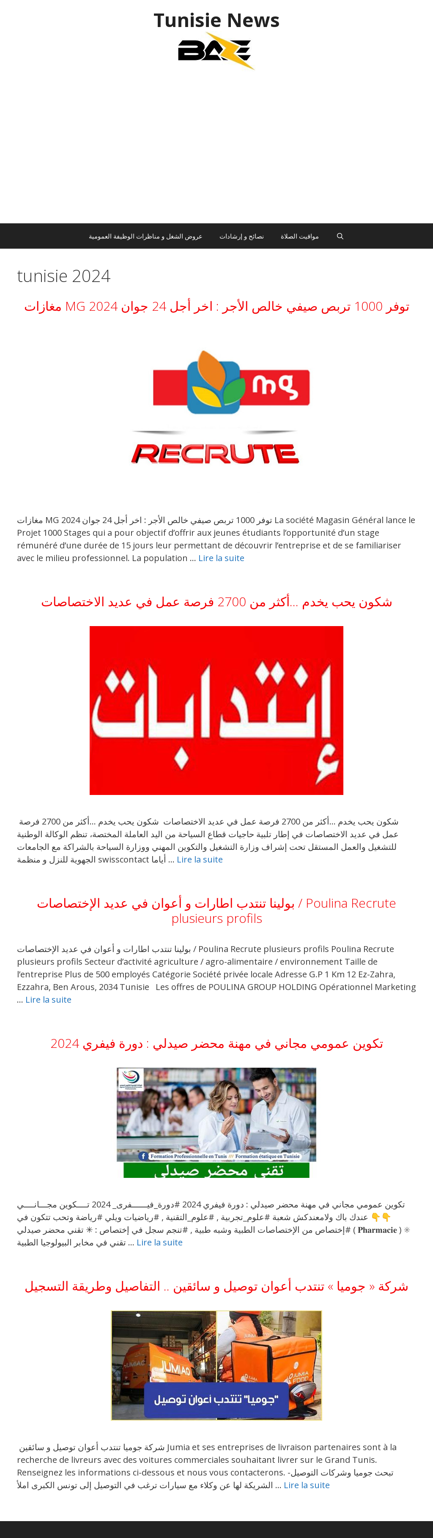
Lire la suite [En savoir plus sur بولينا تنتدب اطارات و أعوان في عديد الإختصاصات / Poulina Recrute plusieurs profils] (48, 999)
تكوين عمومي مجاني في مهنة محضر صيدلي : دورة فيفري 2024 (216, 1043)
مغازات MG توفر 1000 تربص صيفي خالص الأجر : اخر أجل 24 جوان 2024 (216, 306)
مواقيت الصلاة (300, 236)
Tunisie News (216, 20)
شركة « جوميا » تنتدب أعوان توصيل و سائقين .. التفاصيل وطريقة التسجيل (216, 1285)
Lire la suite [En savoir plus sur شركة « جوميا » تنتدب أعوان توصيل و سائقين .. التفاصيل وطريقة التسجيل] (307, 1485)
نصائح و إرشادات (241, 236)
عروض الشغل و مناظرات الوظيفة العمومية (146, 236)
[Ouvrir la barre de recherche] (339, 236)
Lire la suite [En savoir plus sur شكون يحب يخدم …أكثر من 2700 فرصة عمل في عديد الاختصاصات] (200, 859)
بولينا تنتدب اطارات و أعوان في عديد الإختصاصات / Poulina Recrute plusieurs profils (216, 910)
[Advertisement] (216, 151)
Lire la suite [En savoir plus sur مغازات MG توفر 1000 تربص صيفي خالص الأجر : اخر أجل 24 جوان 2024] (221, 558)
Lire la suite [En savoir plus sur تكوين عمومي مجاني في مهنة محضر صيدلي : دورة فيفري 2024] (160, 1242)
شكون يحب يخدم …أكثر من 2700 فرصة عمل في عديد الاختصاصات (216, 601)
